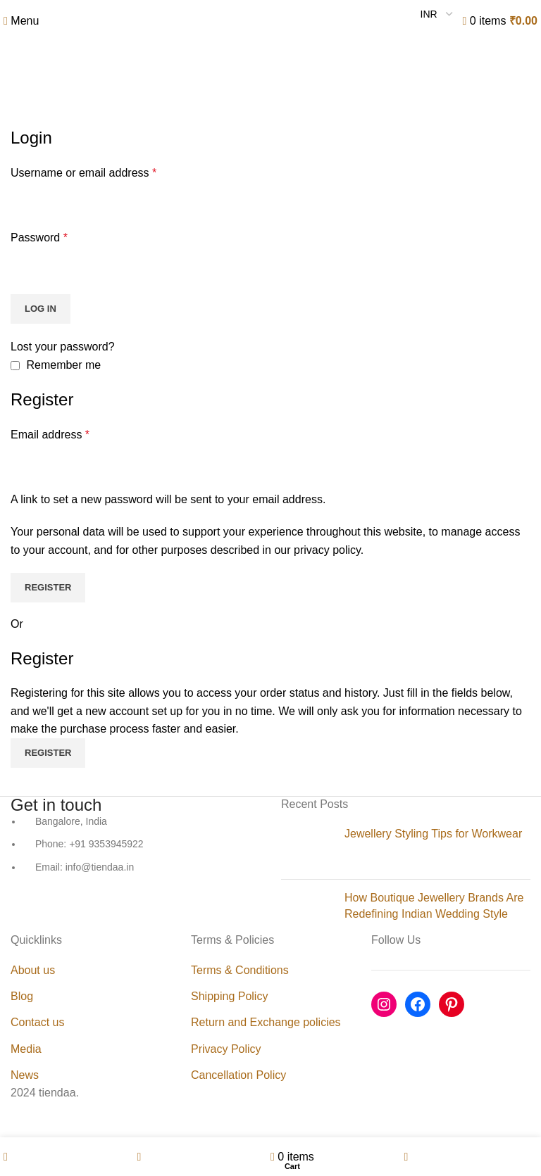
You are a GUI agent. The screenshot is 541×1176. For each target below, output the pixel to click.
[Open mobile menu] (21, 21)
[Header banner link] (270, 588)
